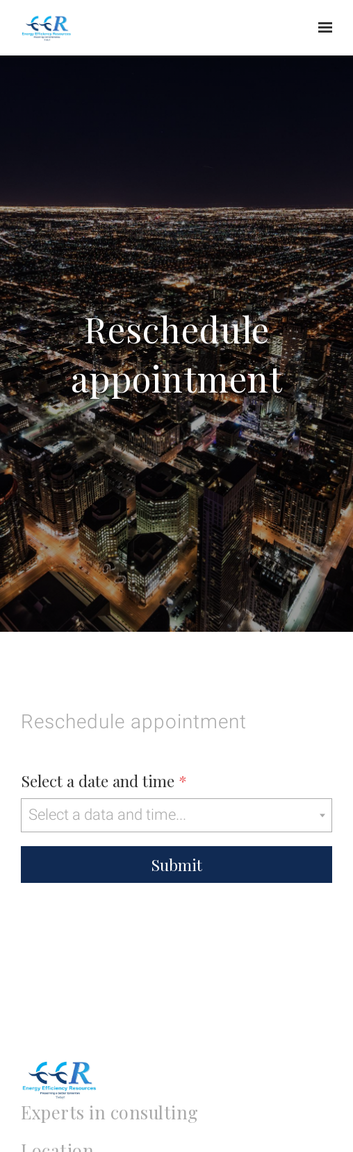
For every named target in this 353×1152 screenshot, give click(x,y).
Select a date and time (104, 781)
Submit (176, 864)
